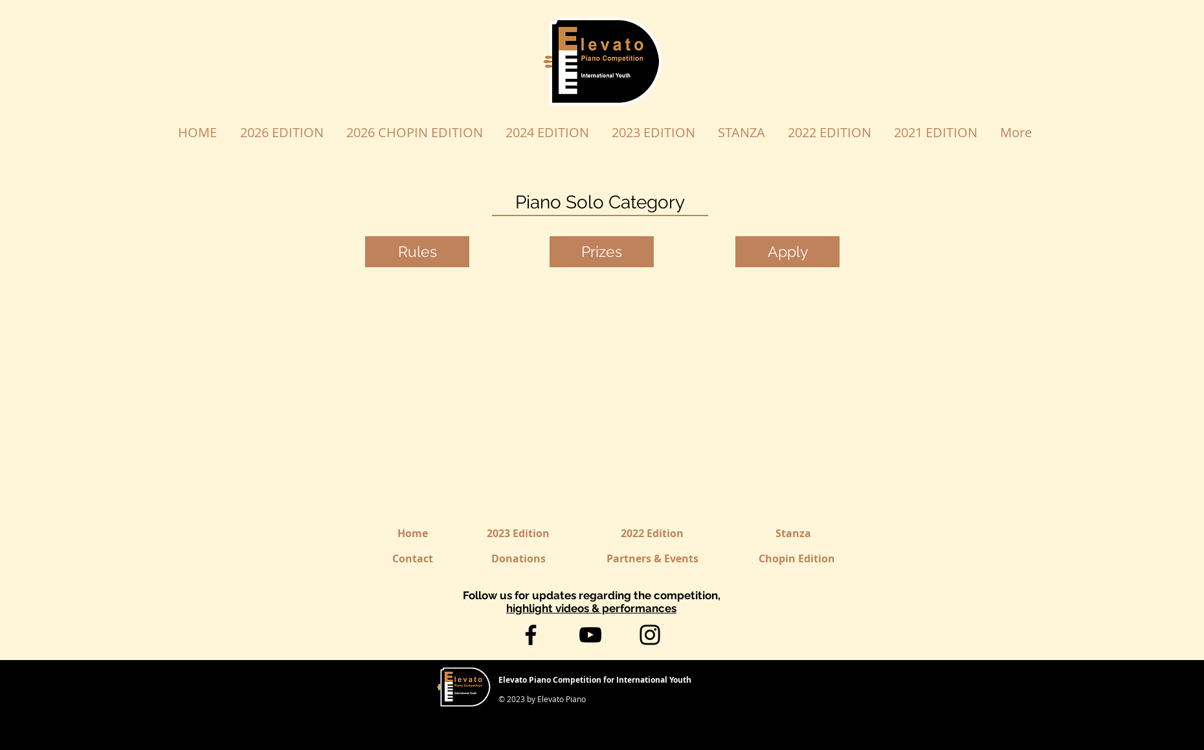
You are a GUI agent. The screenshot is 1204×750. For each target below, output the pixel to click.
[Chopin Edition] (797, 558)
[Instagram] (649, 634)
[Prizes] (602, 251)
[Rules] (417, 251)
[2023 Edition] (518, 533)
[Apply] (787, 251)
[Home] (412, 533)
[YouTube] (590, 634)
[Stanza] (793, 533)
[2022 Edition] (652, 533)
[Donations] (518, 558)
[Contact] (412, 558)
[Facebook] (530, 634)
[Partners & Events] (652, 558)
